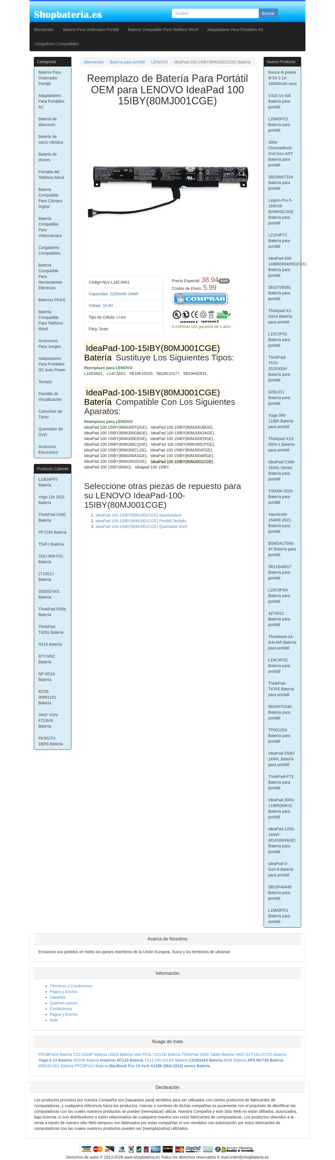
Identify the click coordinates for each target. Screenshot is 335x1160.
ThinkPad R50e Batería (52, 612)
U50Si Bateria (120, 1054)
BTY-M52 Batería (46, 659)
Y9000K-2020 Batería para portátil (280, 497)
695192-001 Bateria (55, 1066)
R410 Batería (50, 644)
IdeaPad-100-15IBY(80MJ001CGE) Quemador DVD (142, 526)
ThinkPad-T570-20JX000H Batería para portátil (279, 368)
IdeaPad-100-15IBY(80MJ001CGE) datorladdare (139, 515)
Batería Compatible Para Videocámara (50, 227)
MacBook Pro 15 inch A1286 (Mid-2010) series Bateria (159, 1066)
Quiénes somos (63, 1003)
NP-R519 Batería (46, 677)
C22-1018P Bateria (90, 1054)
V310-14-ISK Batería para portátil (279, 101)
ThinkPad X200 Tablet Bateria (208, 1054)
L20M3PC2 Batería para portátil (279, 125)
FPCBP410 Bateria (55, 1054)
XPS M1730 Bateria (265, 1060)
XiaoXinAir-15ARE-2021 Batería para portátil (279, 523)
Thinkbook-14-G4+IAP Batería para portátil (282, 642)
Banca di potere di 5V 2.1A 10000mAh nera (282, 78)
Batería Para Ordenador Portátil (91, 29)
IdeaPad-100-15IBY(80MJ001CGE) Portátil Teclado (141, 521)
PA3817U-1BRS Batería (50, 741)
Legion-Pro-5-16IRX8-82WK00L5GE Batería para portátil (281, 211)
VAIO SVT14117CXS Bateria (260, 1054)
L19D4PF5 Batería (47, 482)
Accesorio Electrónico (48, 449)
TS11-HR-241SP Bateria (166, 1060)
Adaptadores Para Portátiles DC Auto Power (52, 364)
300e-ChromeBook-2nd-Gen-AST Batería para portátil (280, 153)
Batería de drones (47, 157)
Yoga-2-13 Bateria (55, 1060)
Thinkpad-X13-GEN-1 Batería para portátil (281, 444)
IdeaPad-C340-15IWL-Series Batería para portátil (281, 470)
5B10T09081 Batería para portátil (279, 293)
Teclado (45, 381)
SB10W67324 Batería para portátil (280, 183)
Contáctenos (61, 1008)
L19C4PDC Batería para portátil (279, 666)
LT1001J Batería (45, 576)
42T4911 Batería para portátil (279, 619)
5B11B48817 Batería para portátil (279, 572)
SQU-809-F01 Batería (50, 559)
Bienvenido (44, 29)
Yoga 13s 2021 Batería (51, 500)
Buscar (268, 13)
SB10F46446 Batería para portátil (279, 893)
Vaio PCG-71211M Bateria (157, 1054)
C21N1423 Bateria (205, 1060)
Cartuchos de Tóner (50, 414)
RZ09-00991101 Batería (47, 697)
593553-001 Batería (49, 594)
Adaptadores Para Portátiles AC (235, 29)
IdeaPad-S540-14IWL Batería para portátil (281, 759)
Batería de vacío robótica (50, 139)
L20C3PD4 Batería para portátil (279, 596)
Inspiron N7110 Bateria (121, 1060)
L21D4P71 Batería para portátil (279, 241)
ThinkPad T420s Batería (50, 629)
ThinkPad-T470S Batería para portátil (281, 689)
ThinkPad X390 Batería (52, 517)
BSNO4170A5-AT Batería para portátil (282, 549)
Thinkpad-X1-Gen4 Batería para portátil (280, 316)
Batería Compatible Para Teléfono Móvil (163, 29)
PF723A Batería (52, 532)
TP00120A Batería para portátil (279, 736)
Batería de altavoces (47, 122)
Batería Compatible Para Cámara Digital (50, 198)
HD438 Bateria (86, 1060)
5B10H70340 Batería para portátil (279, 712)
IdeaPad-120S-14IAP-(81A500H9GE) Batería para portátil (281, 840)
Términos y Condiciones (71, 986)
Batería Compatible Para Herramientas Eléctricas (50, 276)
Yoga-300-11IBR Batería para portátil (280, 421)
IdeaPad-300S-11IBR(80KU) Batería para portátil (281, 808)
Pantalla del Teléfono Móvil (51, 175)
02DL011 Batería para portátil (279, 398)
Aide (54, 1020)
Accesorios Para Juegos (49, 343)
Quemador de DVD (50, 432)
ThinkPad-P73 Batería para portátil (280, 782)
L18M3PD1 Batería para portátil (279, 916)
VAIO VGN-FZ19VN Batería (48, 720)
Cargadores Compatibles (57, 44)
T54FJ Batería (51, 544)
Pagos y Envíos (63, 991)
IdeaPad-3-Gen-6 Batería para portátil (280, 869)
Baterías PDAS (51, 300)
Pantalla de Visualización (49, 396)
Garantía (57, 997)
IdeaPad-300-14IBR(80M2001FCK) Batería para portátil (284, 267)
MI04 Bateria (235, 1060)
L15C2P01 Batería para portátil (279, 340)
